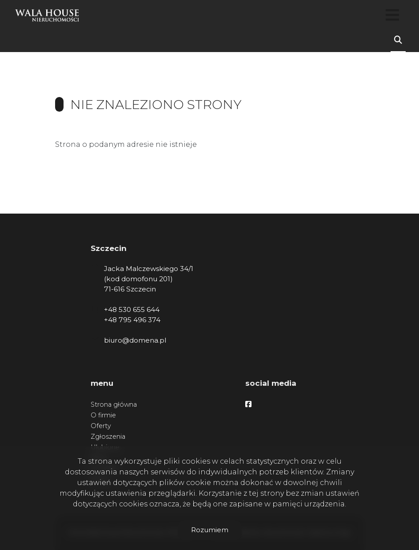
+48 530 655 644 (132, 309)
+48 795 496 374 (132, 319)
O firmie (103, 415)
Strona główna (114, 404)
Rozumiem (209, 530)
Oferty (101, 426)
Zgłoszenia (108, 437)
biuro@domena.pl (135, 340)
